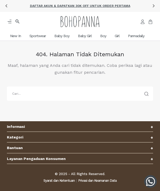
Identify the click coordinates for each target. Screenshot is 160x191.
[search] (80, 93)
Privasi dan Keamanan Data (97, 181)
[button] (6, 5)
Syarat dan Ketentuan (59, 181)
